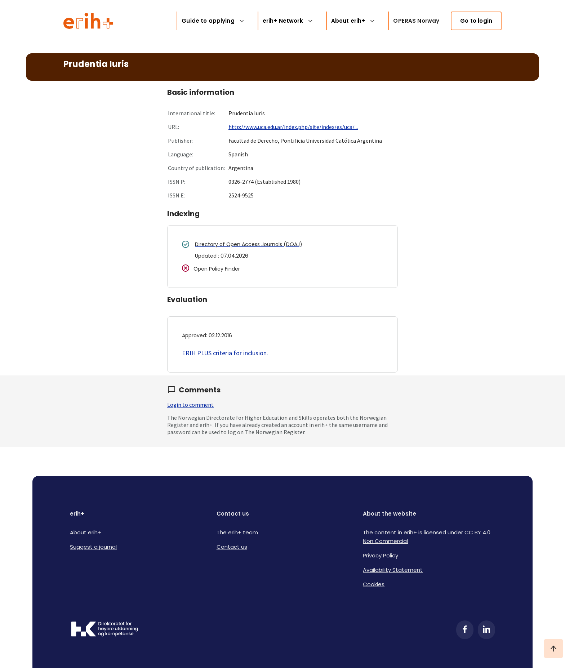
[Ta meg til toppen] (553, 648)
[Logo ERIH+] (88, 21)
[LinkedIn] (486, 629)
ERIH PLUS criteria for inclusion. (225, 353)
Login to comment (190, 404)
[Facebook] (464, 629)
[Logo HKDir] (104, 629)
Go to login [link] (476, 21)
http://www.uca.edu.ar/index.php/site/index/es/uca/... (293, 126)
